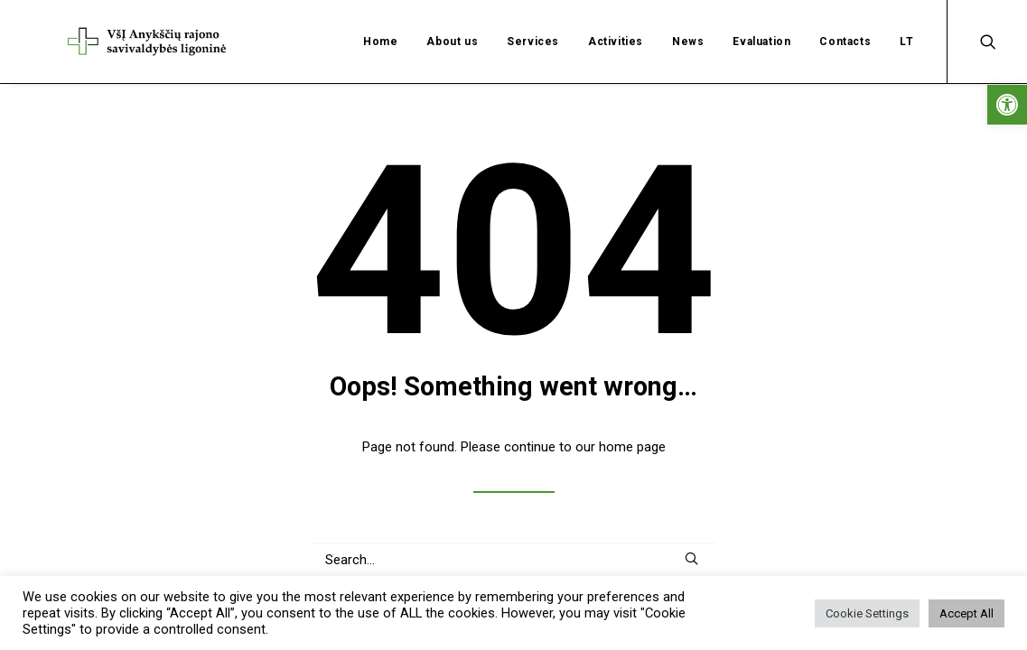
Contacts (845, 22)
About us (452, 22)
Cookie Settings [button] (867, 613)
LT (906, 22)
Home (380, 22)
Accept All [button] (966, 613)
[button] (1007, 105)
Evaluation (761, 22)
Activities (615, 22)
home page (632, 422)
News (688, 22)
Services (533, 22)
